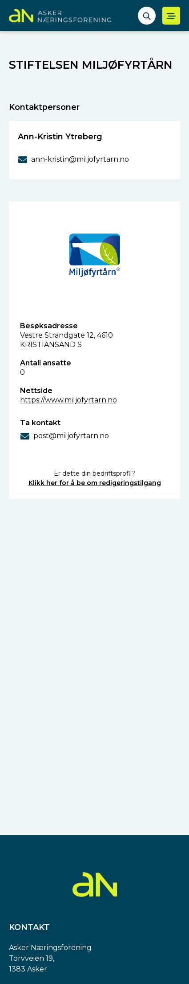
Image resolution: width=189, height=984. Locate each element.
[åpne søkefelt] (147, 16)
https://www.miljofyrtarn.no (68, 400)
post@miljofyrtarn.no (71, 435)
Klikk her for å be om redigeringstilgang (94, 483)
